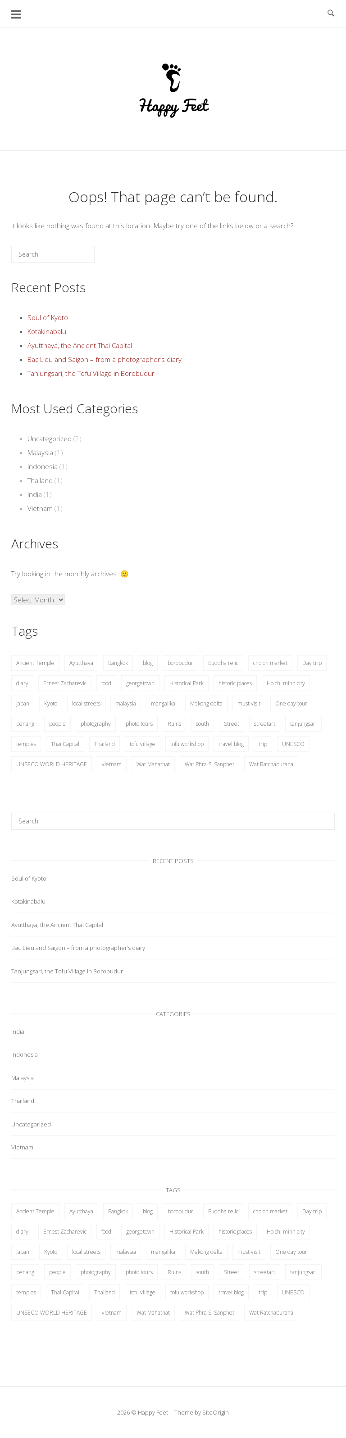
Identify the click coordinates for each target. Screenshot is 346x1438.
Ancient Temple (35, 663)
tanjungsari (303, 724)
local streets (86, 703)
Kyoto (50, 703)
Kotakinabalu (46, 331)
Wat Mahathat (153, 764)
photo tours (139, 724)
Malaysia (40, 452)
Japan (22, 703)
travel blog (231, 744)
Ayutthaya (81, 663)
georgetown (140, 683)
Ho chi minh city (286, 683)
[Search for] (53, 254)
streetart (264, 724)
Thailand (40, 480)
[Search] (74, 258)
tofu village (142, 744)
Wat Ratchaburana (271, 764)
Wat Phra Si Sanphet (209, 764)
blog (148, 663)
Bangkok (118, 663)
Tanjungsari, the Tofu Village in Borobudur (91, 373)
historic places (235, 683)
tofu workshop (187, 744)
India (34, 494)
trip (263, 744)
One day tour (291, 703)
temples (26, 744)
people (57, 724)
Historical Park (186, 683)
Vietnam (40, 508)
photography (96, 724)
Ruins (174, 724)
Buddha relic (223, 663)
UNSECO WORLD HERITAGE (51, 764)
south (202, 724)
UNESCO (293, 744)
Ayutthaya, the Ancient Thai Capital (79, 345)
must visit (248, 703)
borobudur (180, 663)
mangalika (163, 703)
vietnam (112, 764)
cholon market (270, 663)
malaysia (125, 703)
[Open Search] (331, 13)
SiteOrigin (215, 1412)
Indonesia (42, 466)
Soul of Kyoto (47, 317)
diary (22, 683)
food (106, 683)
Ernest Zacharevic (64, 683)
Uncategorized (49, 438)
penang (25, 724)
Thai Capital (65, 744)
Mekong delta (206, 703)
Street (231, 724)
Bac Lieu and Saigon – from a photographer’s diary (104, 359)
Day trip (312, 663)
